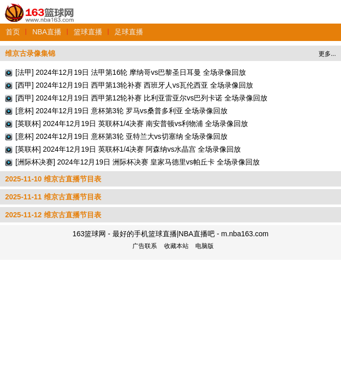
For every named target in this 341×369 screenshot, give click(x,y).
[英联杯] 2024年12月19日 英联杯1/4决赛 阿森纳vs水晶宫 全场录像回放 (128, 149)
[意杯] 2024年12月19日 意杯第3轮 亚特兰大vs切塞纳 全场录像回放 (121, 136)
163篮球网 (40, 7)
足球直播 (129, 32)
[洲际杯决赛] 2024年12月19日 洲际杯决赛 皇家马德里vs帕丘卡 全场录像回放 (137, 162)
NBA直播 (46, 32)
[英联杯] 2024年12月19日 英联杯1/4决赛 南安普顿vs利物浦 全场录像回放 (131, 123)
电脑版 (204, 246)
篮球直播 (88, 32)
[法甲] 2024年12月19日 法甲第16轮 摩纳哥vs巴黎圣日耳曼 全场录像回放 (130, 72)
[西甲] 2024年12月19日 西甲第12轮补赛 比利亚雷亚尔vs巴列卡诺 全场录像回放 (141, 98)
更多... (327, 53)
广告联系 (144, 246)
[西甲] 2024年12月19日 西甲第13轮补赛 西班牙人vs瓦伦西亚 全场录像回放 (134, 85)
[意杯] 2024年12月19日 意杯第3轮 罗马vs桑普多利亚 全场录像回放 (121, 111)
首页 (13, 32)
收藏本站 (176, 246)
